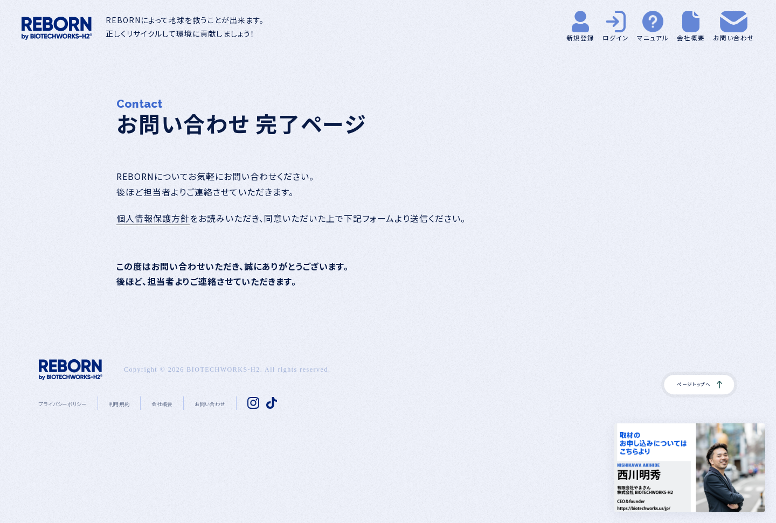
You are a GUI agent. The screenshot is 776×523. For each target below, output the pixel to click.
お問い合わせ (267, 403)
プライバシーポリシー (76, 403)
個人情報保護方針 (153, 218)
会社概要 (206, 403)
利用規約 (151, 403)
